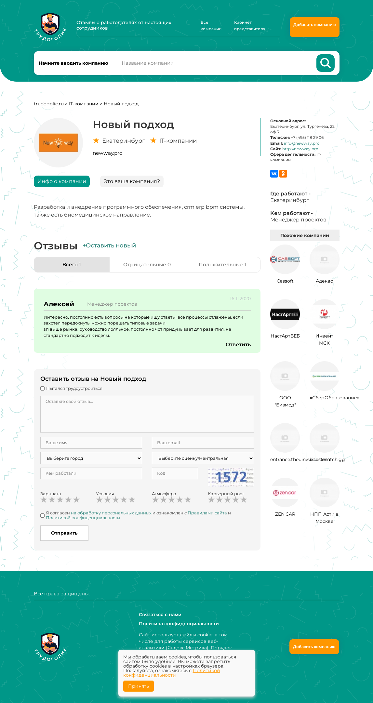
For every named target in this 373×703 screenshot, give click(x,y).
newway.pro (108, 154)
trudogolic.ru (49, 105)
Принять (138, 686)
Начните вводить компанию (73, 64)
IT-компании (84, 105)
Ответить (238, 346)
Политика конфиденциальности (179, 624)
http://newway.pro (300, 150)
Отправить (64, 534)
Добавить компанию (314, 24)
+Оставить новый (109, 246)
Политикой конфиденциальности (83, 519)
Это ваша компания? (132, 182)
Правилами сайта (207, 514)
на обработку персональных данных (111, 514)
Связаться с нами (160, 614)
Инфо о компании (61, 182)
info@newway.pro (302, 144)
